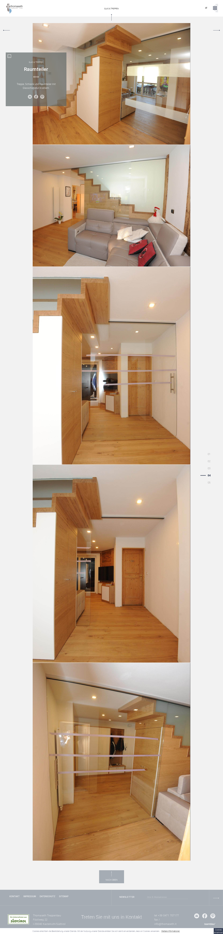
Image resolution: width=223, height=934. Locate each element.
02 (209, 461)
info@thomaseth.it (165, 924)
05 (209, 482)
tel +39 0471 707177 (166, 915)
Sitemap (63, 896)
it (206, 8)
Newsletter (127, 897)
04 (209, 475)
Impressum (29, 896)
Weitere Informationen (170, 931)
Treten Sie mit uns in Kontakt (111, 917)
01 (209, 454)
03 (209, 468)
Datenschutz (47, 896)
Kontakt (14, 896)
